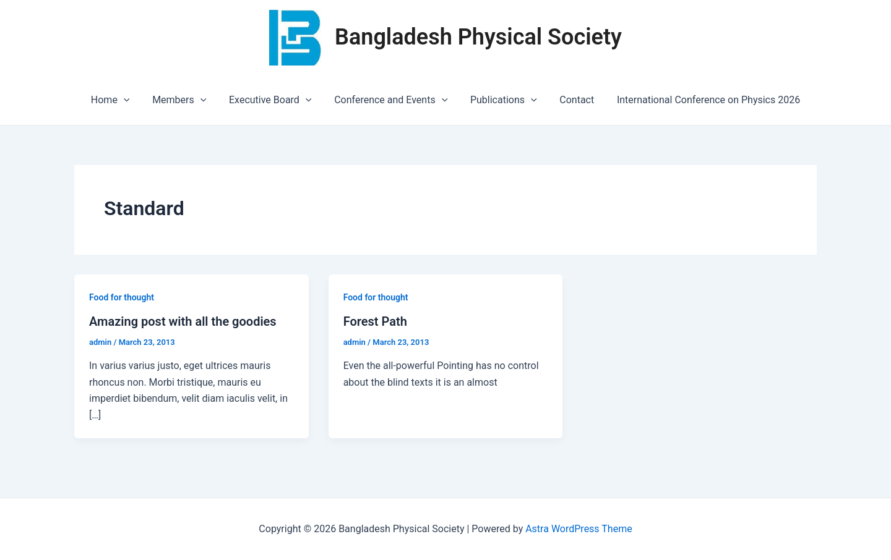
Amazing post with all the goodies (183, 321)
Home (119, 100)
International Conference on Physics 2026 (699, 100)
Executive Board (273, 100)
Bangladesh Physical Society (478, 37)
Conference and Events (390, 100)
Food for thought (121, 297)
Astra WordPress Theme (578, 529)
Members (185, 100)
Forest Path (375, 321)
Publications (500, 100)
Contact (571, 100)
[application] (132, 100)
